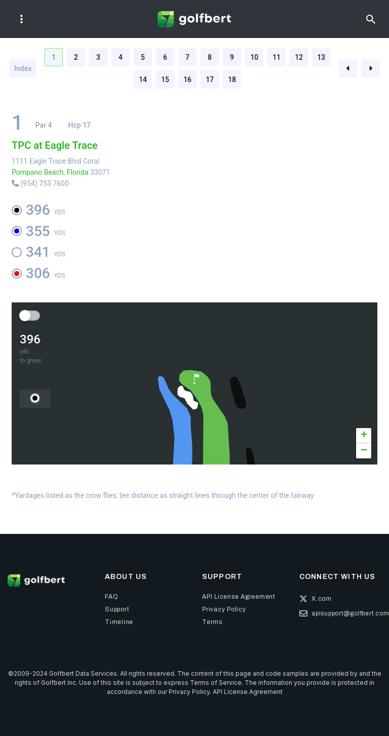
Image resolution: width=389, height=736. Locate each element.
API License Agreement (248, 691)
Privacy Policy (189, 691)
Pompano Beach (37, 172)
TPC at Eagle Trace (55, 145)
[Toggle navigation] (21, 19)
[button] (196, 378)
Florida (78, 172)
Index (22, 68)
